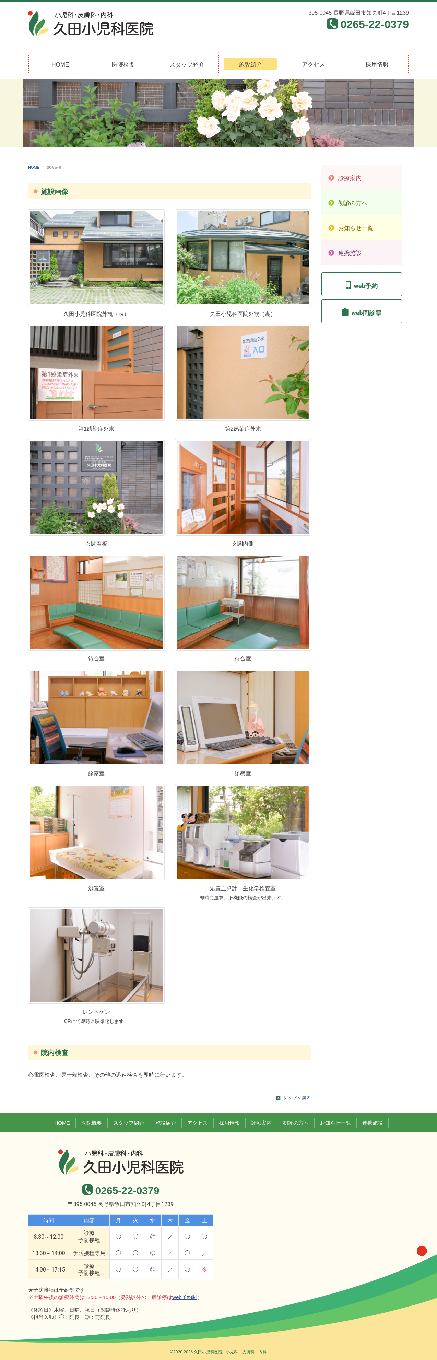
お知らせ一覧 (355, 228)
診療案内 (350, 178)
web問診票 (366, 313)
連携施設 (350, 253)
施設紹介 (250, 64)
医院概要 (123, 64)
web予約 (365, 285)
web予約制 (184, 1297)
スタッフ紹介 (186, 64)
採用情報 (377, 64)
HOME (60, 64)
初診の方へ (352, 203)
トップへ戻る (296, 1098)
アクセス (313, 64)
